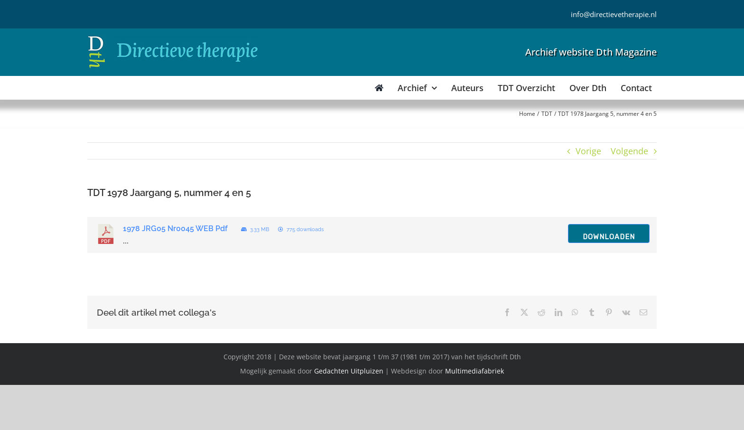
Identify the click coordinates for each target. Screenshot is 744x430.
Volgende (629, 151)
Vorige (588, 151)
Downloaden (609, 237)
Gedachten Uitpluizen (348, 370)
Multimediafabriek (474, 370)
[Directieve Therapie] (173, 37)
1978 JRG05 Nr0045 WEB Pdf (175, 228)
